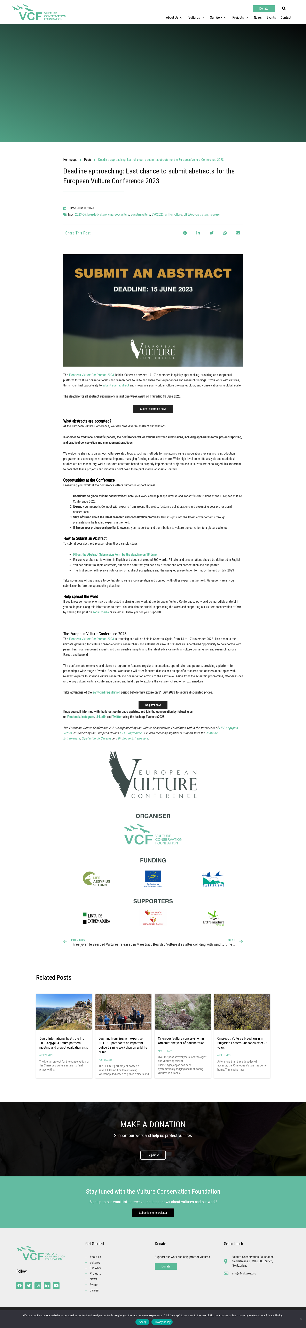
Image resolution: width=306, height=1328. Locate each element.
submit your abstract (116, 385)
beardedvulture (97, 214)
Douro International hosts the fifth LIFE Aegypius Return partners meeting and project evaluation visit (63, 1042)
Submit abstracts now (153, 408)
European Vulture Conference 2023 (91, 375)
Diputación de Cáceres (96, 738)
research (215, 214)
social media (101, 612)
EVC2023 (158, 214)
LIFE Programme (131, 733)
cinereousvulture (118, 214)
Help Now (153, 1155)
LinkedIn (100, 717)
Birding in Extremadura (133, 738)
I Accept (142, 1321)
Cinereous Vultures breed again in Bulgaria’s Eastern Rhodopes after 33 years (242, 1042)
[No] (301, 1319)
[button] (284, 8)
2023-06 (80, 214)
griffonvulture (173, 214)
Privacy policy (162, 1321)
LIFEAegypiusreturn (196, 214)
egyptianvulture (140, 214)
